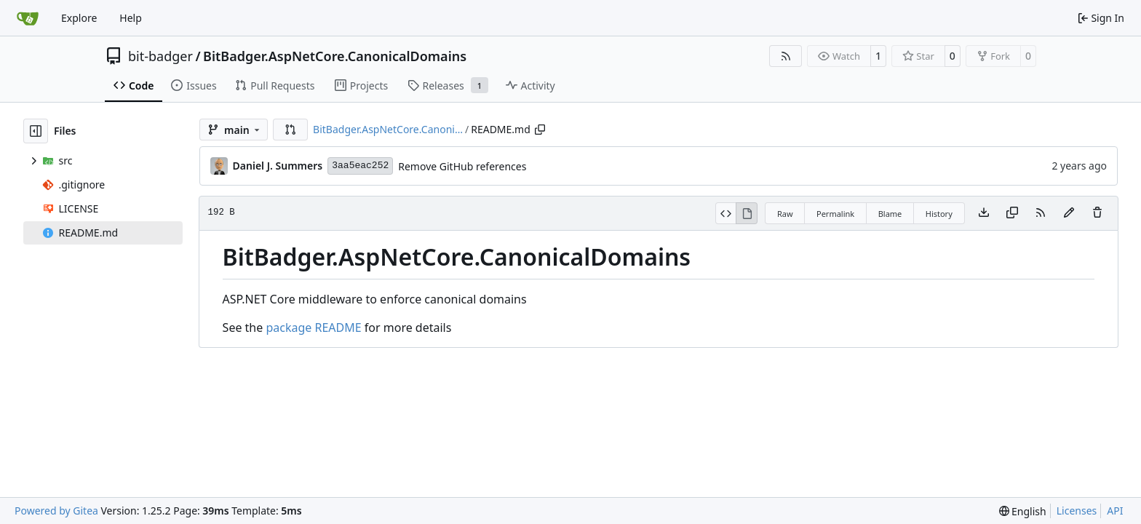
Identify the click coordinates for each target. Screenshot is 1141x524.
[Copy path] (540, 129)
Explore (79, 18)
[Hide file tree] (35, 131)
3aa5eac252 (360, 165)
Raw (785, 213)
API (1115, 510)
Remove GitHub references (462, 166)
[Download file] (983, 213)
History (939, 213)
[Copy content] (1012, 213)
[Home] (27, 18)
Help (130, 18)
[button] (290, 129)
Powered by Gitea (56, 510)
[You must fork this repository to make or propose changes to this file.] (1069, 213)
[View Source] (725, 213)
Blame (890, 213)
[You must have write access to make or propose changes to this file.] (1097, 213)
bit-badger (160, 56)
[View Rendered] (747, 213)
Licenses (1077, 510)
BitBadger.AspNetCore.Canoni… (388, 129)
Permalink (835, 213)
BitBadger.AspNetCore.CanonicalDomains (334, 56)
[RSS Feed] (786, 56)
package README (313, 327)
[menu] (1022, 511)
